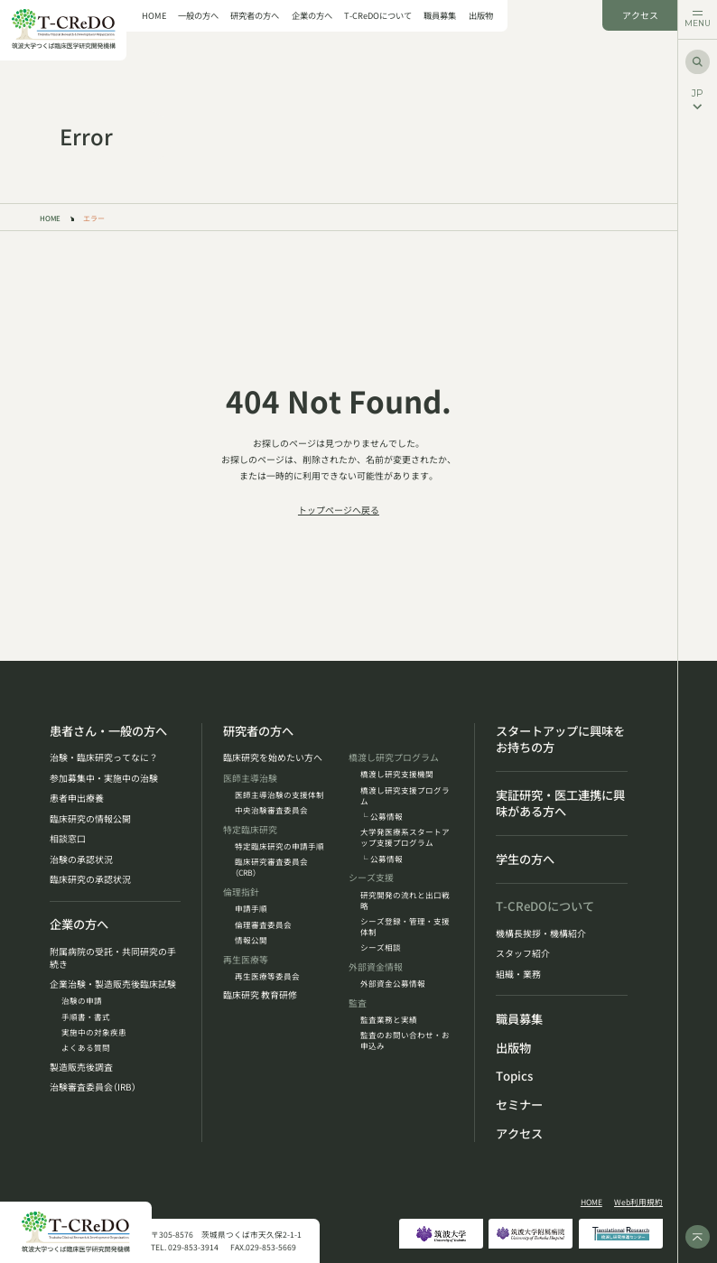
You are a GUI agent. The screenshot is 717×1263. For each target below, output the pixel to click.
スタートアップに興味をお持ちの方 (560, 740)
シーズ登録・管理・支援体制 (405, 926)
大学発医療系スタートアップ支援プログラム (405, 837)
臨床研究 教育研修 (260, 995)
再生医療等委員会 (267, 975)
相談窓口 (68, 838)
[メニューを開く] (697, 20)
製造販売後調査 (81, 1067)
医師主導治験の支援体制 (279, 794)
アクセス (640, 16)
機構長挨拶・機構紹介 (541, 933)
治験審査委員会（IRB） (93, 1087)
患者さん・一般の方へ (108, 731)
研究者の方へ (254, 16)
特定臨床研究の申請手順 (279, 845)
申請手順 (251, 908)
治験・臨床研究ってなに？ (104, 757)
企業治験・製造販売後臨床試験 (113, 984)
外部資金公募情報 (392, 983)
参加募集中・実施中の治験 (104, 778)
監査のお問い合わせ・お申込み (405, 1040)
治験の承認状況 (81, 859)
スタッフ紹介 (523, 953)
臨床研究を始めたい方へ (272, 757)
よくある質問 (85, 1047)
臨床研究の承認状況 (90, 879)
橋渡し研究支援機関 (396, 773)
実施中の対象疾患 (93, 1031)
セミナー (519, 1105)
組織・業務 (518, 974)
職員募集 (440, 16)
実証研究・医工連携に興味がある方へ (560, 804)
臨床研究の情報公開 (90, 819)
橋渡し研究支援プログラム (405, 795)
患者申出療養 (77, 798)
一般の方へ (198, 16)
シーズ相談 (380, 947)
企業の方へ (312, 16)
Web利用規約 (638, 1201)
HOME (154, 16)
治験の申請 (81, 1000)
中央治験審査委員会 (271, 809)
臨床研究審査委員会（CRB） (271, 867)
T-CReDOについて (378, 16)
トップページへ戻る (338, 509)
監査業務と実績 (388, 1019)
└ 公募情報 (381, 816)
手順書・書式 (85, 1016)
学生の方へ (525, 859)
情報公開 (251, 939)
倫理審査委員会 (263, 924)
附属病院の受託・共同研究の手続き (113, 957)
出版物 (481, 16)
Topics (514, 1076)
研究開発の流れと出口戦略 (405, 900)
